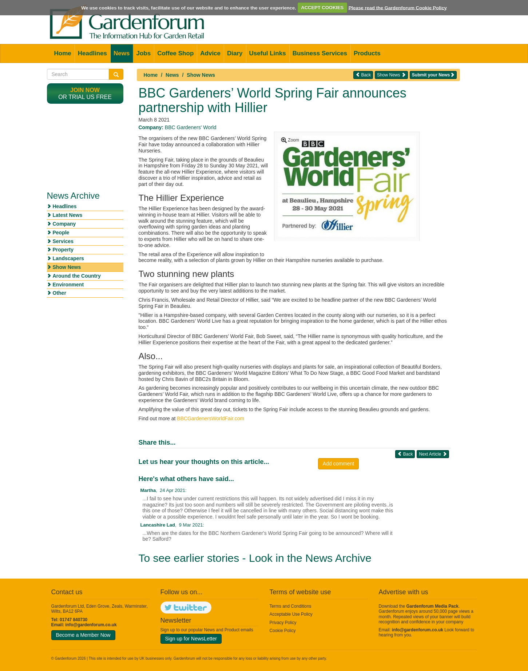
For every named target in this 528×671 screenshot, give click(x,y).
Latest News (68, 215)
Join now (85, 90)
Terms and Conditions (290, 606)
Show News (201, 75)
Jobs (143, 53)
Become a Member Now (83, 635)
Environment (68, 284)
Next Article (432, 454)
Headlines (92, 53)
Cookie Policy (283, 630)
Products (367, 53)
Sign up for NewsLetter (191, 639)
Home (62, 53)
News (122, 53)
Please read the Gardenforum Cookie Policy (398, 7)
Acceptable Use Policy (291, 614)
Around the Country (77, 276)
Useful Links (267, 53)
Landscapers (68, 258)
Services (63, 241)
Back (363, 75)
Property (63, 250)
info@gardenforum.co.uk (91, 624)
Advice (210, 53)
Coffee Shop (175, 53)
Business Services (320, 53)
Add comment (338, 463)
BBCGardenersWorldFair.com (210, 418)
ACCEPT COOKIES (322, 7)
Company (64, 224)
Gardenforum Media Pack (432, 606)
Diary (235, 53)
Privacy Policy (283, 622)
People (61, 232)
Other (59, 293)
